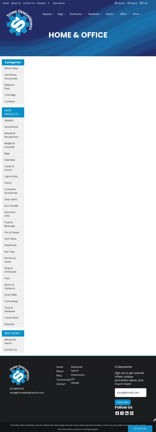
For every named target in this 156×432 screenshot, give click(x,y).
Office (124, 14)
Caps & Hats (11, 177)
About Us (16, 3)
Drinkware (77, 14)
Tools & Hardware (9, 310)
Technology (11, 301)
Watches (9, 324)
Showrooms (76, 375)
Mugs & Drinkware (10, 270)
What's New (11, 68)
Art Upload (75, 381)
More (137, 14)
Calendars (9, 160)
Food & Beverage (9, 224)
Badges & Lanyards (9, 145)
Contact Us (29, 3)
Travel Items (11, 318)
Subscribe (123, 402)
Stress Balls (10, 295)
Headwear (95, 14)
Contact (61, 384)
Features (41, 3)
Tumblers (9, 102)
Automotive (11, 127)
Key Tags (9, 252)
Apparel (48, 14)
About (60, 371)
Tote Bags (10, 95)
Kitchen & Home (10, 260)
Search (120, 3)
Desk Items (10, 200)
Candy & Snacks (9, 168)
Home (6, 3)
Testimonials (61, 380)
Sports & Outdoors (9, 287)
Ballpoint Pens (9, 87)
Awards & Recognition (11, 135)
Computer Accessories (11, 191)
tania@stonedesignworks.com (27, 393)
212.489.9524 (17, 389)
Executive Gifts (9, 214)
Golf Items (10, 239)
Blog (58, 376)
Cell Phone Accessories (11, 77)
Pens (7, 278)
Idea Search (59, 3)
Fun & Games (11, 233)
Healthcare (10, 245)
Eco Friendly (11, 206)
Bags (62, 14)
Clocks (8, 183)
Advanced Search (10, 341)
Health (111, 14)
